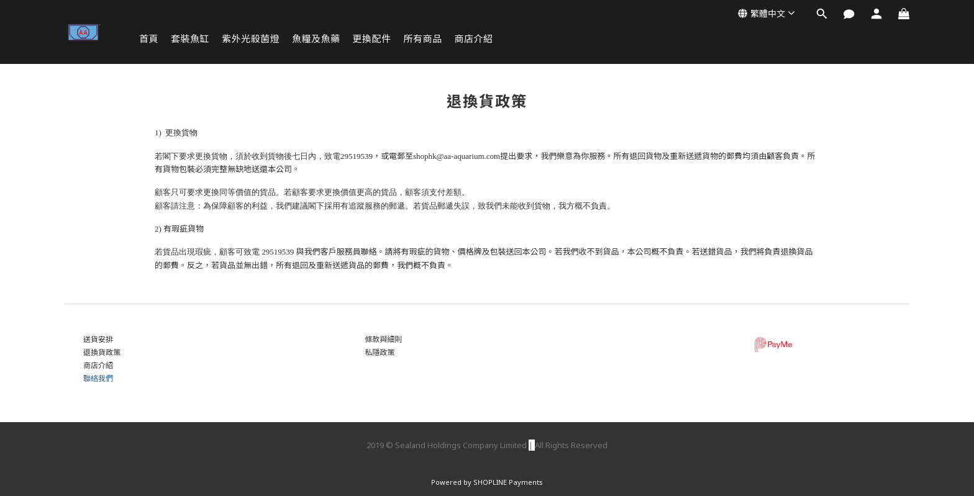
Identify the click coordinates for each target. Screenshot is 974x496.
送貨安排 (98, 339)
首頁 (148, 38)
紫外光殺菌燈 (251, 38)
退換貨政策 (102, 352)
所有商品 (423, 38)
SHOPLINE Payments (508, 482)
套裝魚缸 (190, 38)
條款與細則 (383, 339)
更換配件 (372, 38)
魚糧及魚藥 (316, 38)
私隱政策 (379, 352)
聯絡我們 (98, 378)
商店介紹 (474, 38)
